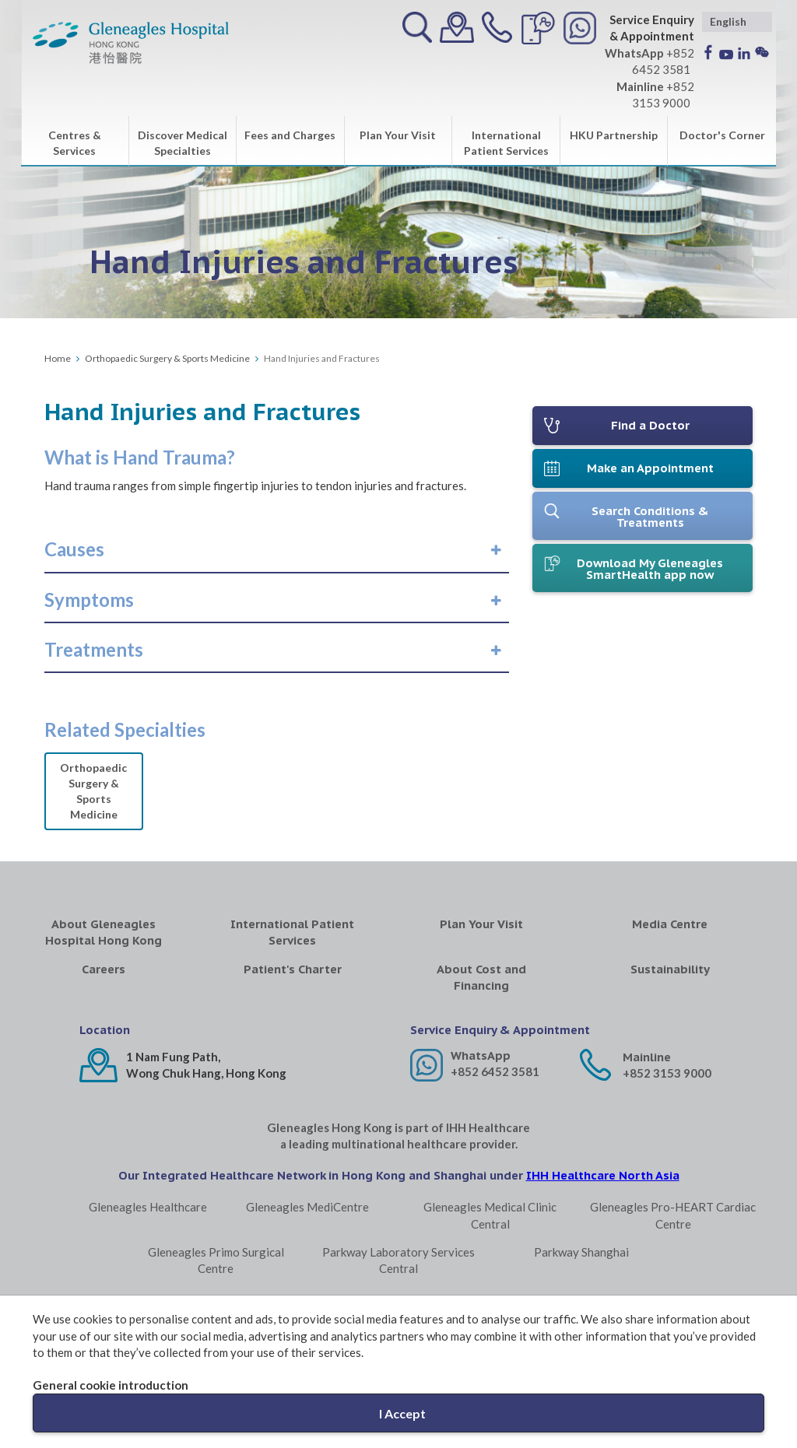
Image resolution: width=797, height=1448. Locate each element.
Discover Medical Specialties (182, 142)
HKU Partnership (614, 135)
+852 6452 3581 (495, 1071)
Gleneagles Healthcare (148, 1207)
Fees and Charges (289, 135)
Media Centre (669, 924)
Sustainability (670, 969)
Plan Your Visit (398, 135)
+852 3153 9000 (667, 1073)
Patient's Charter (293, 969)
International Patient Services (506, 142)
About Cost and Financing (481, 977)
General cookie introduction (110, 1385)
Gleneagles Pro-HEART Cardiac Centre (673, 1215)
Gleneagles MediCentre (307, 1207)
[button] (74, 549)
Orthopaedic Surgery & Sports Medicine (167, 358)
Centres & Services (74, 142)
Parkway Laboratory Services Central (398, 1260)
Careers (103, 969)
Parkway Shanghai (581, 1252)
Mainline (647, 1057)
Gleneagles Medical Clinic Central (489, 1215)
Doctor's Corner (722, 135)
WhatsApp (481, 1055)
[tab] (276, 549)
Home (57, 358)
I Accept (402, 1413)
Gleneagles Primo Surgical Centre (216, 1260)
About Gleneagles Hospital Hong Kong (103, 932)
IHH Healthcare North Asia (602, 1175)
